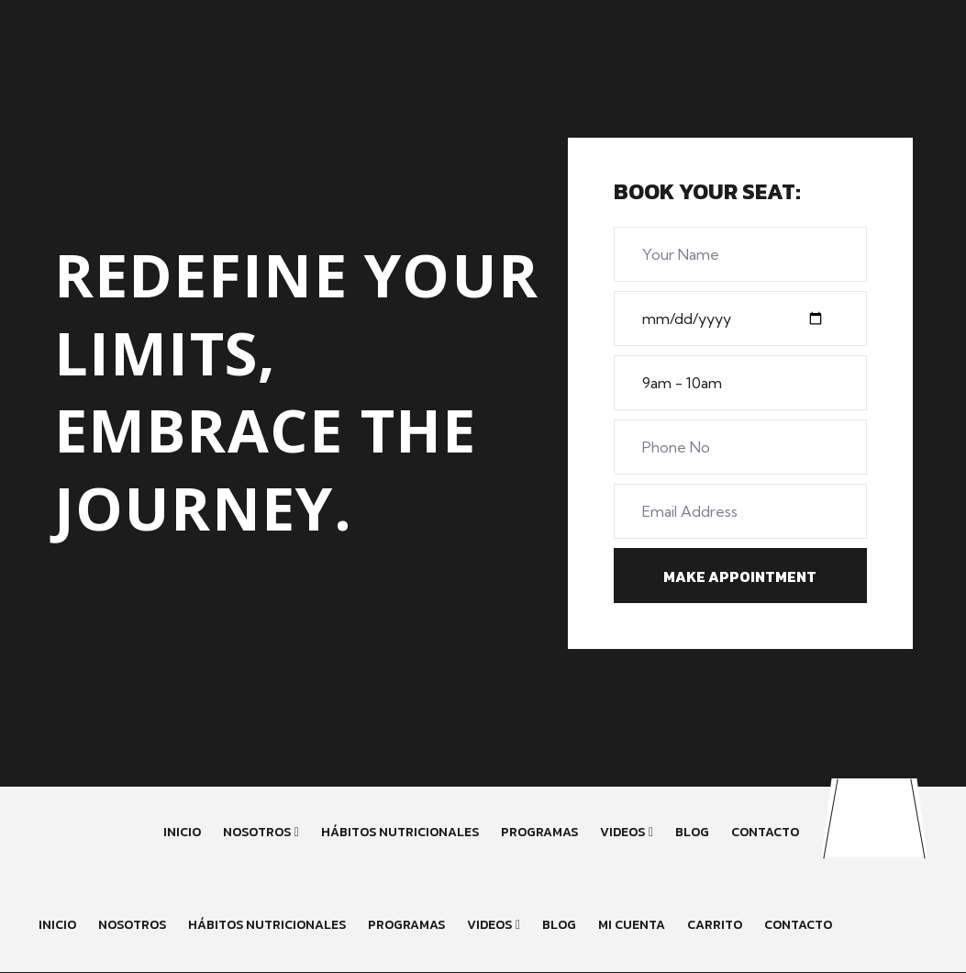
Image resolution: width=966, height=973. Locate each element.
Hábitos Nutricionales (400, 832)
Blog (692, 832)
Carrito (714, 924)
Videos (622, 832)
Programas (539, 832)
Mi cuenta (631, 924)
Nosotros (257, 832)
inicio (57, 924)
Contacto (765, 832)
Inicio (182, 832)
